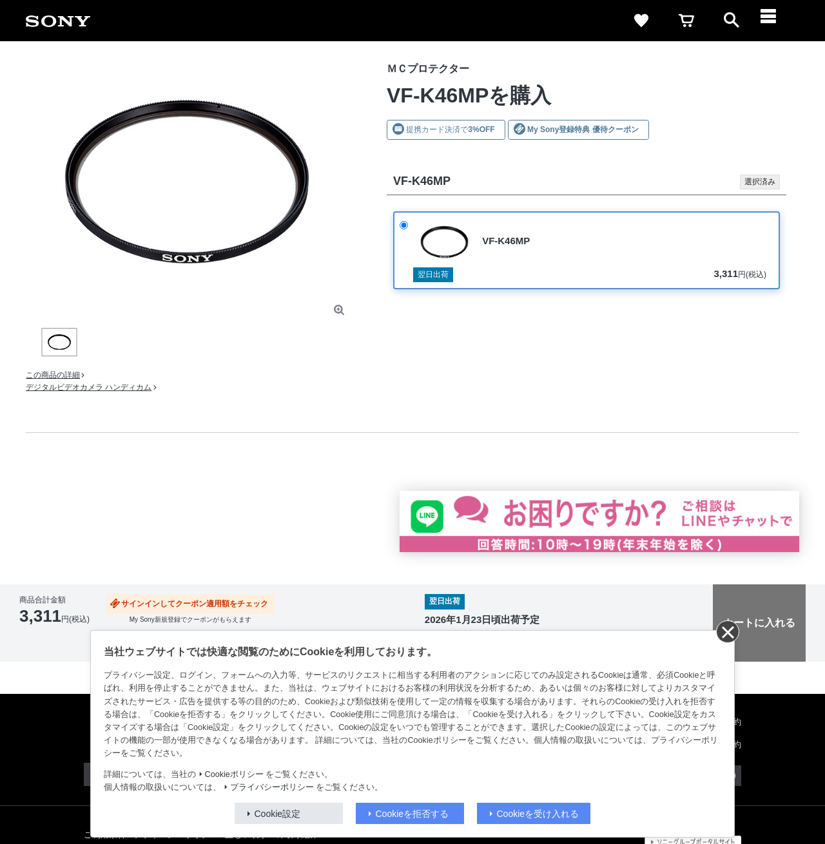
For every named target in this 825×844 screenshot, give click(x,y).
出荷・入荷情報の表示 (54, 636)
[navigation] (776, 20)
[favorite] (641, 20)
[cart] (686, 20)
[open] (731, 20)
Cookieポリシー (234, 774)
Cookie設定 (278, 814)
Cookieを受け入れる (538, 814)
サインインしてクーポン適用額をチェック (194, 603)
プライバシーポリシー (272, 787)
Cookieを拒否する (412, 814)
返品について (40, 645)
